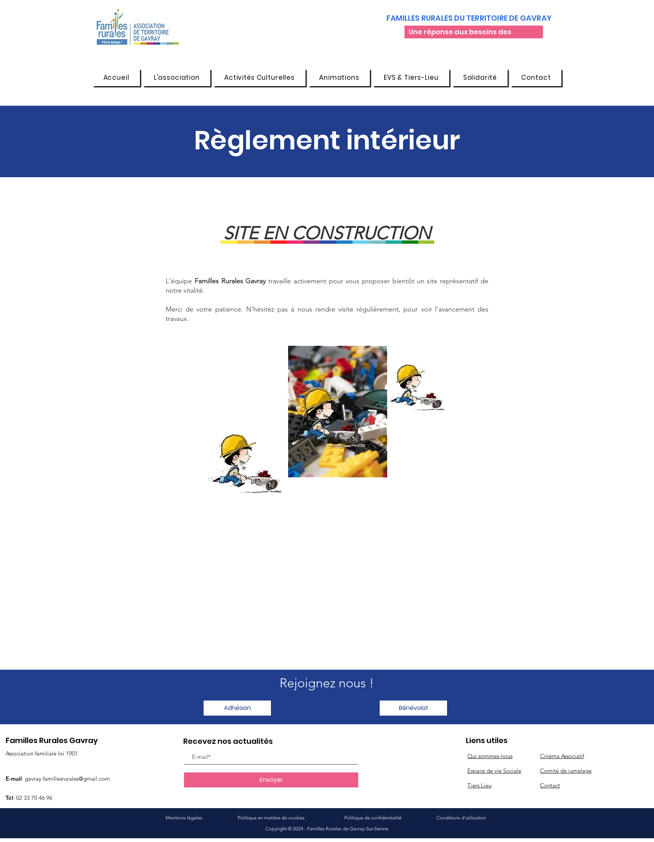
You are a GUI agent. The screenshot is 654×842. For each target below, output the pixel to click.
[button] (176, 77)
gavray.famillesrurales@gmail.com (67, 778)
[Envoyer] (271, 779)
